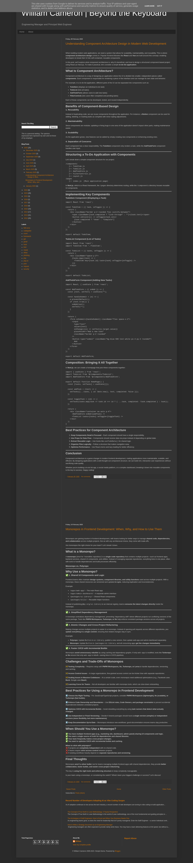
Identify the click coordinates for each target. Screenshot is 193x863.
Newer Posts (70, 789)
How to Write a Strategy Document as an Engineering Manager (90, 825)
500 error (27, 228)
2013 (26, 215)
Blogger (117, 851)
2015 (26, 209)
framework (27, 236)
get (25, 239)
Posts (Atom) (80, 793)
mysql (26, 250)
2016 (26, 206)
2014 (26, 212)
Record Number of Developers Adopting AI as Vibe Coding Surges (95, 800)
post (25, 264)
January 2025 (31, 186)
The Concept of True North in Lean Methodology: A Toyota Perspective (93, 812)
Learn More (150, 6)
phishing (27, 255)
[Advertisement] (119, 502)
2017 (26, 202)
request (26, 266)
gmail (25, 242)
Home (21, 32)
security (26, 269)
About (30, 32)
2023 (26, 193)
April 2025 (30, 166)
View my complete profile (82, 845)
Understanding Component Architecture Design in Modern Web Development (116, 43)
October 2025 (31, 154)
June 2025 (30, 163)
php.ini (26, 261)
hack (25, 244)
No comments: (86, 476)
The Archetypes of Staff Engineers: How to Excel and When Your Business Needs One (98, 818)
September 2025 (32, 157)
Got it (159, 6)
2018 (26, 199)
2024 (26, 190)
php (25, 258)
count (25, 233)
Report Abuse (130, 838)
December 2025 (32, 150)
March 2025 (30, 169)
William (78, 841)
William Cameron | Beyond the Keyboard (94, 12)
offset (25, 253)
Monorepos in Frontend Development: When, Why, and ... (38, 181)
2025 (26, 148)
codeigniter (27, 231)
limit (25, 247)
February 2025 (31, 172)
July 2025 (29, 160)
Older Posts (166, 789)
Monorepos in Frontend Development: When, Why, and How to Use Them (114, 529)
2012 (26, 218)
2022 (26, 196)
